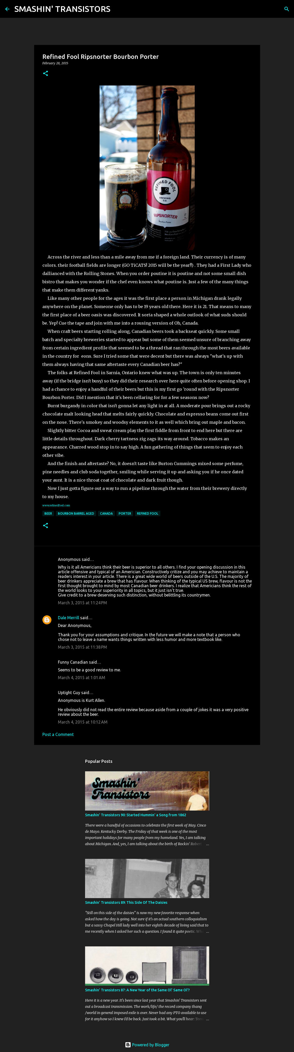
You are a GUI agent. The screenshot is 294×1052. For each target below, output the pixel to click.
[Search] (118, 9)
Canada (106, 513)
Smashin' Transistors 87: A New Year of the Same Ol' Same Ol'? (137, 990)
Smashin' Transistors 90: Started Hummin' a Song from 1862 (135, 815)
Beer (48, 513)
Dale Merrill (68, 617)
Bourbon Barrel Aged (76, 513)
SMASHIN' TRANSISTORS (62, 8)
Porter (125, 513)
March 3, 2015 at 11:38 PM (82, 647)
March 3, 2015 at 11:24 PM (82, 602)
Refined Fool (147, 513)
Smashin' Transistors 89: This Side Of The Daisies (126, 902)
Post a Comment (58, 734)
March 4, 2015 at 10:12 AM (83, 722)
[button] (45, 73)
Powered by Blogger (147, 1044)
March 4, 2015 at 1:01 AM (81, 677)
